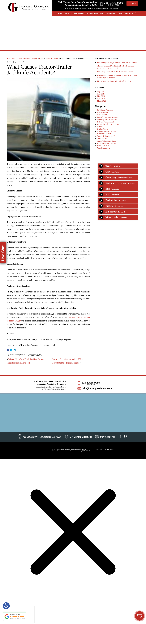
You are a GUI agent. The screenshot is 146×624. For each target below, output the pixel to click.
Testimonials (110, 13)
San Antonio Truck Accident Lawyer (22, 58)
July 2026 (100, 91)
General (100, 127)
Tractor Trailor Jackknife (106, 136)
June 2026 (101, 94)
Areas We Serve (92, 13)
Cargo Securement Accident (107, 117)
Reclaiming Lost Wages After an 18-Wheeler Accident (117, 62)
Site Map (110, 449)
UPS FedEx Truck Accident (107, 143)
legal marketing (69, 451)
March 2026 (101, 101)
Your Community (103, 148)
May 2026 (101, 96)
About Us (68, 13)
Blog (101, 13)
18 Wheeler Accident (105, 110)
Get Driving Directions (81, 436)
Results (120, 13)
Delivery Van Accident (105, 122)
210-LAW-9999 (91, 382)
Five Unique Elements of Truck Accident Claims (115, 72)
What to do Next (103, 146)
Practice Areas (79, 13)
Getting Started (102, 129)
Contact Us (129, 13)
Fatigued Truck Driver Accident (108, 124)
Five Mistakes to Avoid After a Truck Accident (114, 81)
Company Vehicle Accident (107, 120)
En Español (132, 3)
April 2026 (101, 99)
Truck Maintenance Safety (106, 141)
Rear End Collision (104, 134)
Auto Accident (102, 112)
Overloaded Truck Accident (107, 131)
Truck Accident (51, 58)
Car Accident (102, 115)
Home (60, 13)
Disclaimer (99, 449)
